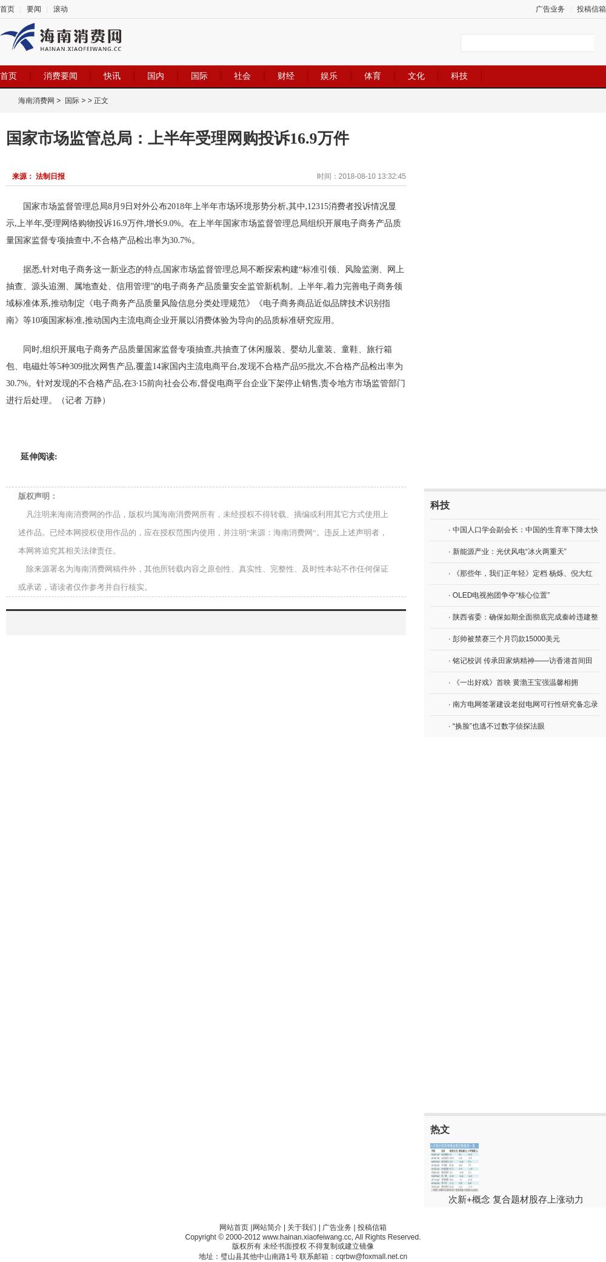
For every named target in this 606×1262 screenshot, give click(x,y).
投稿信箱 (591, 9)
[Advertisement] (476, 300)
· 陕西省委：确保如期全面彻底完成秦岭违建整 (523, 617)
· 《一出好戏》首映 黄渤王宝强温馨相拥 (513, 682)
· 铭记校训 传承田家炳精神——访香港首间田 (520, 660)
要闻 (34, 9)
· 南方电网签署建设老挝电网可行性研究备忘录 (523, 704)
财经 (286, 76)
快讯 (112, 76)
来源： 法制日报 (38, 176)
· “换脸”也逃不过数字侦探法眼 (496, 726)
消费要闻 (61, 76)
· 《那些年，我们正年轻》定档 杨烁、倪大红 (520, 573)
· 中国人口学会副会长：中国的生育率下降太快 (523, 530)
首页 (7, 9)
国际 (199, 76)
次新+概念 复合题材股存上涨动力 (516, 1199)
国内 (155, 76)
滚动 (60, 9)
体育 (372, 76)
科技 (459, 76)
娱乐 (329, 76)
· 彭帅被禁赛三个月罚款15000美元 (504, 639)
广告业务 (550, 9)
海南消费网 (36, 100)
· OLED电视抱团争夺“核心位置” (499, 595)
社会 (242, 76)
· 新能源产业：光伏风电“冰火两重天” (507, 551)
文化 (416, 76)
